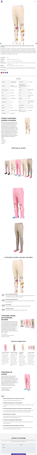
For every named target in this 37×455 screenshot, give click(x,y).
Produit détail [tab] (18, 78)
